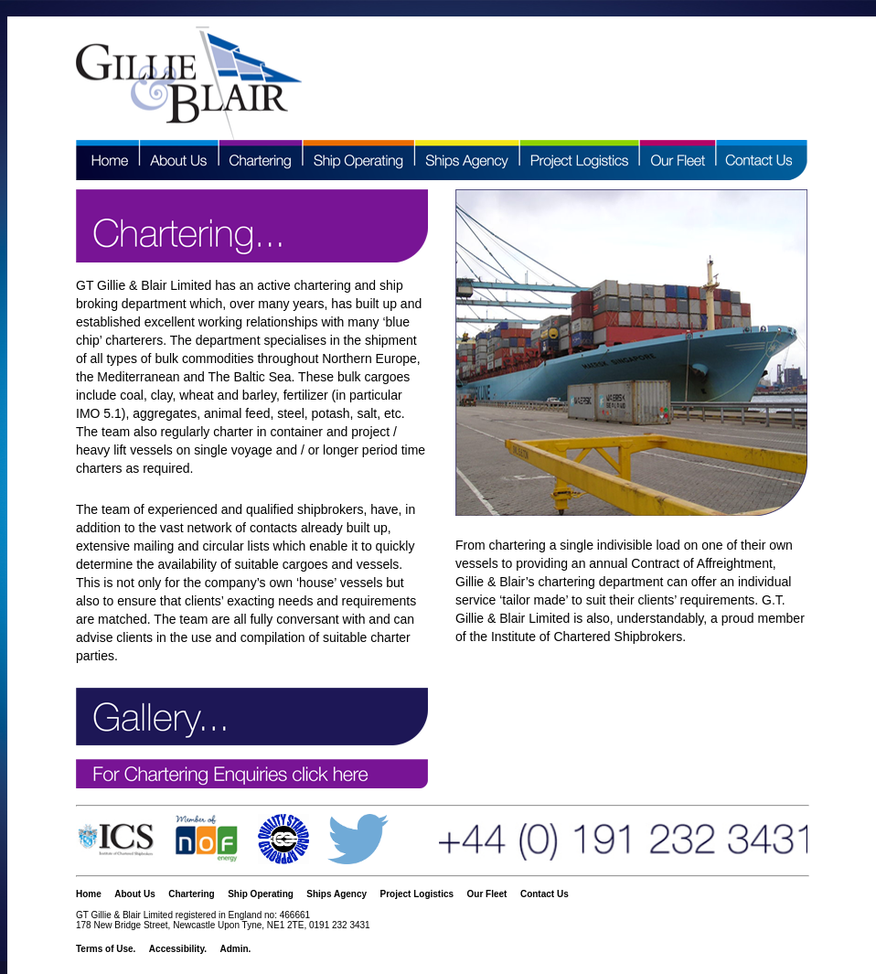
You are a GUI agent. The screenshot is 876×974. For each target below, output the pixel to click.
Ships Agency (336, 894)
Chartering (191, 894)
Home (88, 894)
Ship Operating (261, 894)
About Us (134, 894)
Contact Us (544, 894)
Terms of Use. (105, 949)
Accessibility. (178, 949)
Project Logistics (417, 894)
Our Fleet (487, 894)
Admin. (235, 949)
